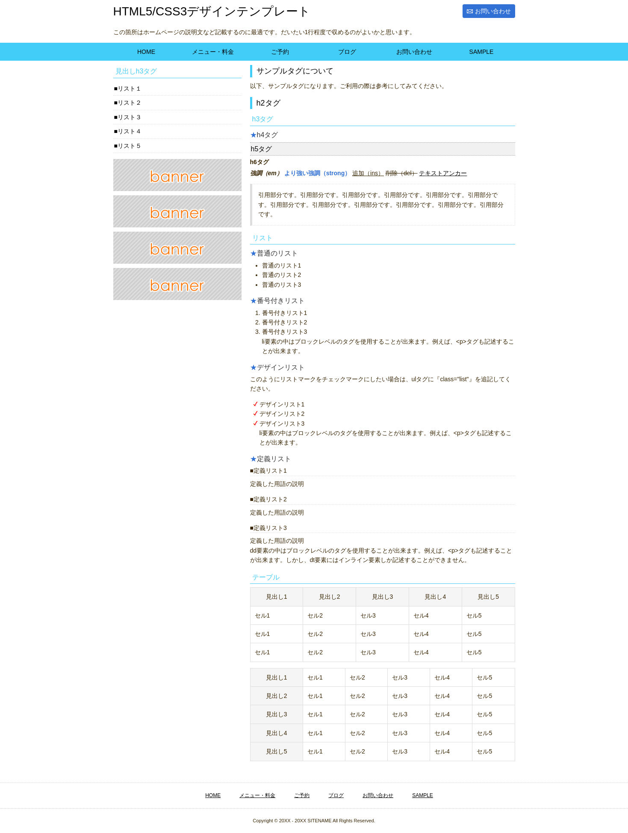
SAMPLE (481, 51)
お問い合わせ (493, 11)
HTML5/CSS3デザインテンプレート (212, 11)
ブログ (347, 51)
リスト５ (130, 145)
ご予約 (280, 51)
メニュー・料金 (213, 51)
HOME (146, 51)
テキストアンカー (443, 173)
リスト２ (130, 102)
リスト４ (130, 131)
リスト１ (130, 88)
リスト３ (130, 117)
